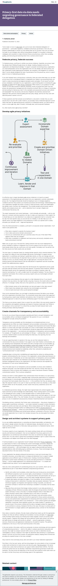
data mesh (19, 47)
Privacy (24, 33)
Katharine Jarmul (9, 38)
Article (31, 33)
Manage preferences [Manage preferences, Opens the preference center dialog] (29, 583)
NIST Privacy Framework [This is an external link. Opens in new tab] (24, 84)
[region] (29, 578)
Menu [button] (53, 2)
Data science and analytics (11, 33)
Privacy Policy (32, 580)
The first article (41, 545)
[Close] (56, 571)
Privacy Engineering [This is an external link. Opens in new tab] (46, 442)
